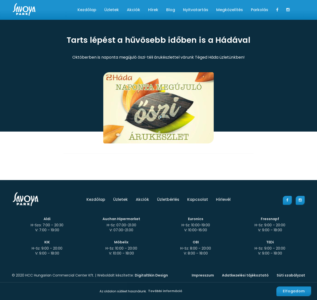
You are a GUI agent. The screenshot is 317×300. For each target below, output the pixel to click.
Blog (170, 10)
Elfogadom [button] (294, 291)
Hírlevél (223, 199)
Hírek (153, 10)
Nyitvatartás (195, 10)
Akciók (133, 10)
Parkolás (259, 10)
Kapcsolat (197, 199)
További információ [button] (165, 291)
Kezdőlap (87, 10)
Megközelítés (229, 10)
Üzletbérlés (168, 199)
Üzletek (111, 10)
